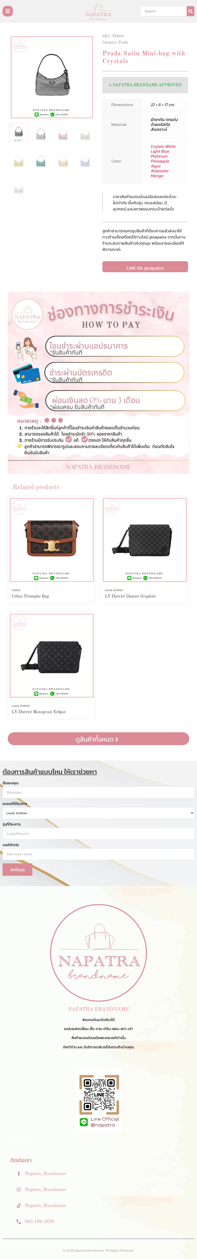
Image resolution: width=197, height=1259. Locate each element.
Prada (123, 42)
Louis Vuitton (114, 590)
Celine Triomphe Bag (30, 596)
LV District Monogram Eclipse (39, 712)
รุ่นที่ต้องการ (12, 824)
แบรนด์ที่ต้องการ (15, 804)
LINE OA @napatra (145, 268)
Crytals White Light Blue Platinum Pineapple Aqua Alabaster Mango (163, 161)
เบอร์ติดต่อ (11, 845)
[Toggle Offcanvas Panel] (8, 11)
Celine (16, 590)
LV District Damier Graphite (130, 596)
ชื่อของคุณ (10, 783)
